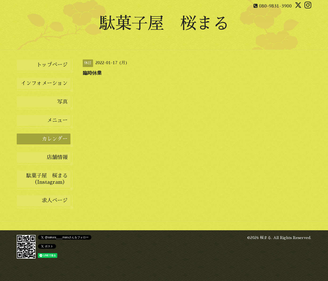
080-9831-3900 (275, 6)
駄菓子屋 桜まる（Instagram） (47, 179)
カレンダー (55, 139)
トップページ (52, 64)
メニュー (57, 120)
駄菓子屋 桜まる (164, 23)
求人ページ (55, 200)
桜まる (265, 238)
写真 (62, 102)
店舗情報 (57, 157)
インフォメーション (44, 83)
